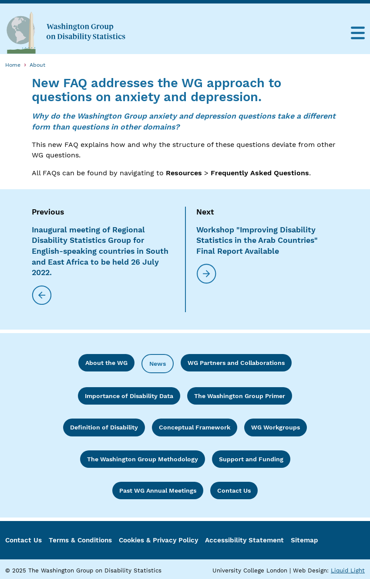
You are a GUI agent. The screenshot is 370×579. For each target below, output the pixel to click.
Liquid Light (348, 570)
